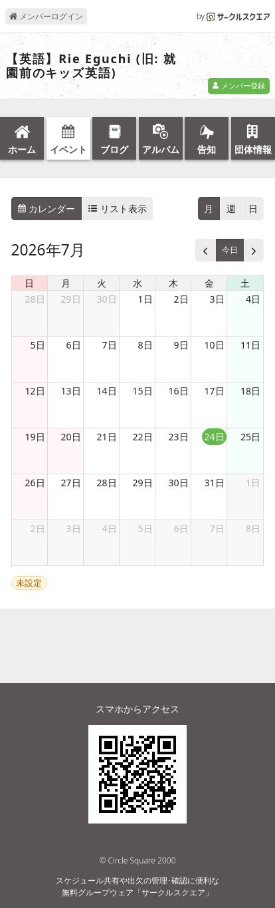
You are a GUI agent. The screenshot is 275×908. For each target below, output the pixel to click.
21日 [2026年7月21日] (107, 436)
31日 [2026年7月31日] (215, 482)
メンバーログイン (46, 16)
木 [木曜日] (173, 283)
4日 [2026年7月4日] (253, 299)
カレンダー (46, 208)
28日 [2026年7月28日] (107, 482)
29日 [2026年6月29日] (71, 299)
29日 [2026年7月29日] (143, 482)
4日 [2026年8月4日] (109, 528)
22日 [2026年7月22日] (143, 436)
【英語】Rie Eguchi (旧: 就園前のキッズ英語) (91, 66)
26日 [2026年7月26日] (35, 482)
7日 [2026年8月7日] (217, 528)
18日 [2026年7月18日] (250, 390)
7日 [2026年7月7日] (109, 345)
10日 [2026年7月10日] (215, 345)
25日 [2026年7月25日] (250, 436)
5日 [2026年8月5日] (145, 528)
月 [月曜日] (65, 283)
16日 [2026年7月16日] (179, 390)
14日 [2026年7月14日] (107, 390)
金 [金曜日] (209, 283)
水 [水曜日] (137, 283)
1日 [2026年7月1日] (145, 299)
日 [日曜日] (29, 283)
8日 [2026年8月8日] (253, 528)
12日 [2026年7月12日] (35, 390)
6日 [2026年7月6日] (73, 345)
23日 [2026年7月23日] (179, 436)
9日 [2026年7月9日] (181, 345)
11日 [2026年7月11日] (250, 345)
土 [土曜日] (245, 283)
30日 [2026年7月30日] (179, 482)
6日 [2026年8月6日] (181, 528)
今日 (230, 249)
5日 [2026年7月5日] (38, 345)
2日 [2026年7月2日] (181, 299)
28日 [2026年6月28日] (35, 299)
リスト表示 (117, 208)
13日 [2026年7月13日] (71, 390)
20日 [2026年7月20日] (71, 436)
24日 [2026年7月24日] (215, 436)
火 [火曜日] (101, 283)
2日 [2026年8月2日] (38, 528)
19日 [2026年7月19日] (35, 436)
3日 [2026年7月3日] (217, 299)
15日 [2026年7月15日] (143, 390)
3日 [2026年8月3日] (73, 528)
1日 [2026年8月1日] (253, 482)
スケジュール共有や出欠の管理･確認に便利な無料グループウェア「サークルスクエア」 (137, 886)
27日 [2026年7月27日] (71, 482)
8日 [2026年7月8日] (145, 345)
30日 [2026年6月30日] (107, 299)
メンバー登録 (238, 85)
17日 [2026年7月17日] (215, 390)
